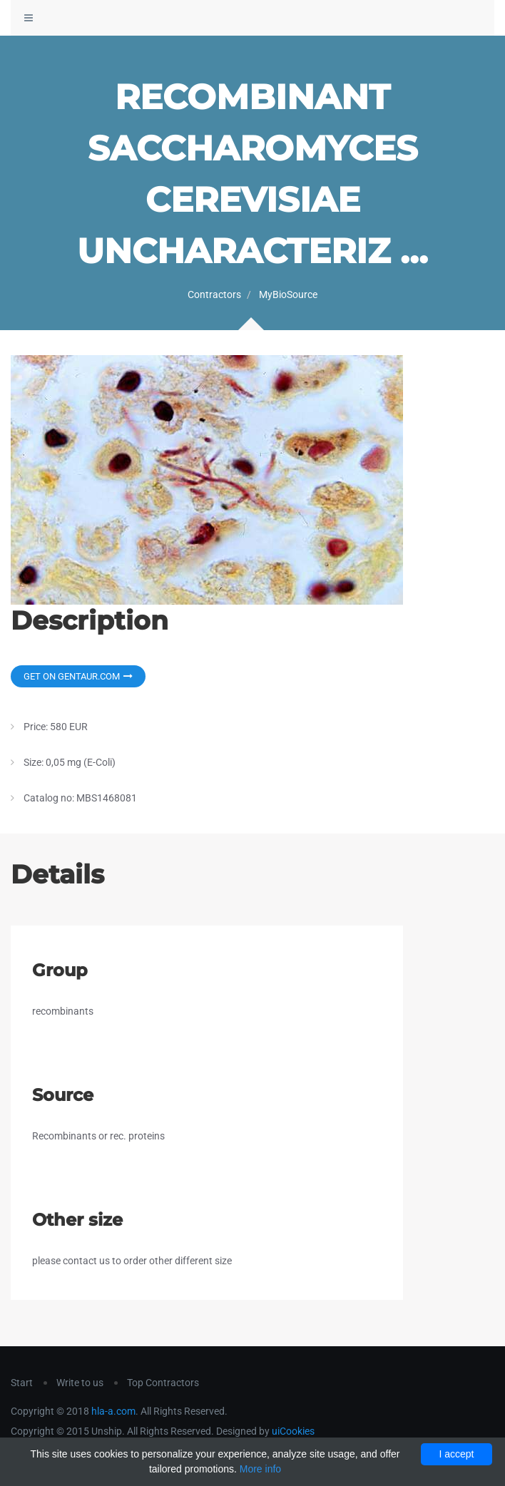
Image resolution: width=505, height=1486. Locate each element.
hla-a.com (113, 1411)
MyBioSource (288, 294)
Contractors (214, 294)
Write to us (79, 1382)
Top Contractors (163, 1382)
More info (260, 1469)
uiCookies (293, 1431)
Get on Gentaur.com (78, 676)
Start (22, 1382)
